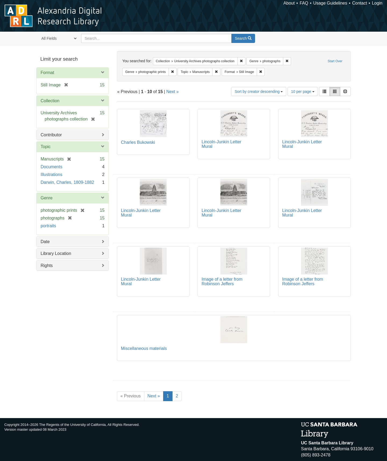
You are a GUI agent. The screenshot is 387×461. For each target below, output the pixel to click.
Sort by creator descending (259, 91)
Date (45, 241)
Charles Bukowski (138, 142)
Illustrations (51, 174)
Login (377, 3)
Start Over (335, 61)
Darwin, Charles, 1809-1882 (67, 182)
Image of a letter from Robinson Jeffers (222, 281)
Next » (172, 91)
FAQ (304, 3)
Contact (359, 3)
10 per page (302, 91)
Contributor (51, 135)
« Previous (130, 396)
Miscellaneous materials (144, 348)
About (289, 3)
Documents (51, 166)
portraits (48, 226)
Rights (47, 265)
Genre (46, 198)
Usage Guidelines (330, 3)
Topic (46, 146)
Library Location (56, 253)
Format (47, 72)
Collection (50, 100)
